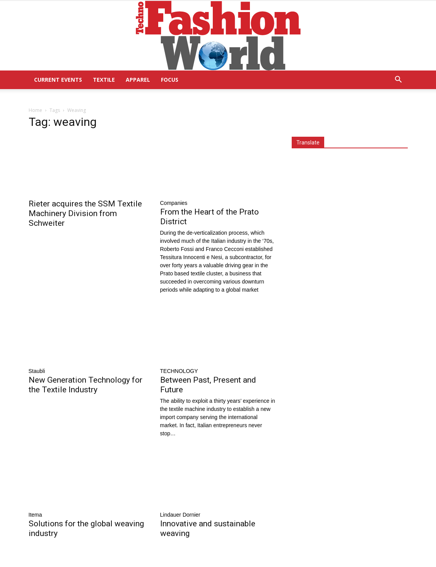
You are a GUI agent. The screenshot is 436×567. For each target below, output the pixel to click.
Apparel (138, 79)
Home (35, 110)
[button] (398, 80)
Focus (169, 79)
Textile (104, 79)
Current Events (58, 79)
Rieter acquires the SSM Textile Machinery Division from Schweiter (85, 213)
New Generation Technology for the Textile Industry (85, 384)
